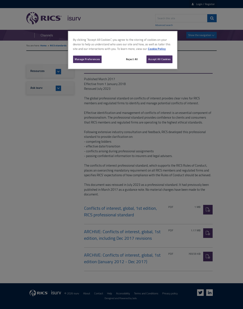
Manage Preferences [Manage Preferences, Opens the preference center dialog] (87, 59)
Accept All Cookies (159, 59)
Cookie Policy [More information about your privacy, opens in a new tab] (157, 49)
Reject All (132, 59)
